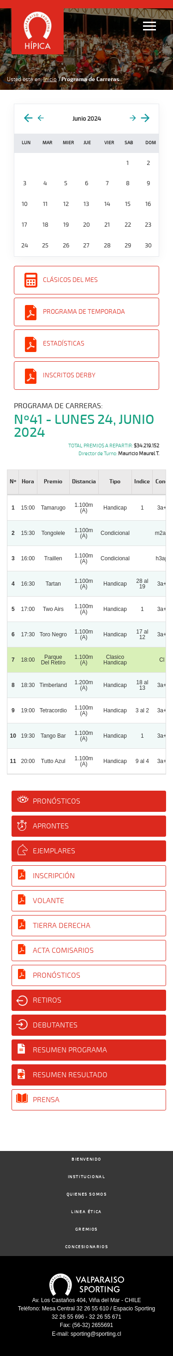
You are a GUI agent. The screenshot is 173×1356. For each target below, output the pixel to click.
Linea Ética (86, 1212)
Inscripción (54, 876)
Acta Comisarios (63, 950)
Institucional (87, 1177)
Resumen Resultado (70, 1075)
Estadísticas (63, 343)
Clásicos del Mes (70, 280)
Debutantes (55, 1025)
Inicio (50, 79)
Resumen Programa (70, 1050)
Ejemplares (54, 851)
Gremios (86, 1229)
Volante (48, 900)
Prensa (46, 1099)
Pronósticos (56, 801)
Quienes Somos (86, 1194)
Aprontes (51, 826)
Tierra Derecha (61, 925)
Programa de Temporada (84, 312)
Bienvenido (86, 1159)
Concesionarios (86, 1247)
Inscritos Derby (69, 375)
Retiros (47, 1000)
